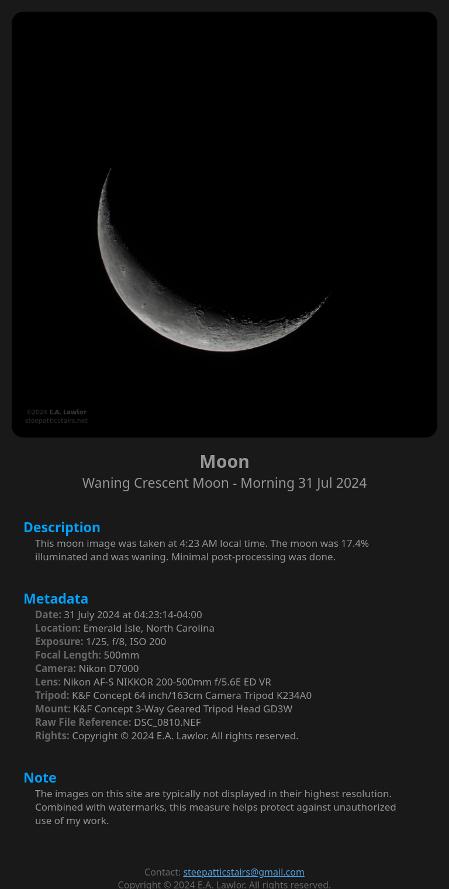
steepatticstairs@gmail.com (244, 872)
